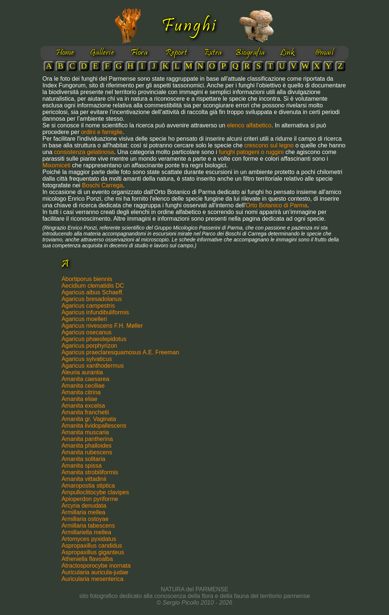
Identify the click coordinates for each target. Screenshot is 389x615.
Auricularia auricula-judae (95, 572)
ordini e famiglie (102, 132)
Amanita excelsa (83, 405)
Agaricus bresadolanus (91, 299)
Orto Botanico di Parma (276, 205)
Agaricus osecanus (86, 332)
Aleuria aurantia (82, 372)
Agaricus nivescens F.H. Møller (102, 325)
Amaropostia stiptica (88, 485)
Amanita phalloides (86, 445)
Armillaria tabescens (88, 525)
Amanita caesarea (85, 379)
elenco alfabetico (249, 125)
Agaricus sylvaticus (86, 359)
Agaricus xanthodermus (92, 365)
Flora (138, 53)
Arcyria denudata (83, 505)
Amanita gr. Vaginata (88, 419)
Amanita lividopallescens (93, 425)
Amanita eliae (79, 399)
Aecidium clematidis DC (92, 286)
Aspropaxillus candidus (91, 545)
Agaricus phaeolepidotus (93, 339)
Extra (213, 53)
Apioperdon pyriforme (89, 499)
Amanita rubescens (86, 452)
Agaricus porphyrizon (89, 345)
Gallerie (102, 53)
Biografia (250, 53)
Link (287, 53)
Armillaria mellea (83, 512)
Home (65, 53)
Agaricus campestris (88, 306)
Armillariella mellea (86, 532)
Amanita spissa (81, 465)
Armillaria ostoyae (85, 519)
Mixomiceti (57, 165)
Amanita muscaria (85, 432)
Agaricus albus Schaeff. (92, 292)
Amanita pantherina (87, 439)
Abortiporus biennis (86, 279)
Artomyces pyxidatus (88, 539)
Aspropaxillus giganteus (92, 552)
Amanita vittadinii (83, 479)
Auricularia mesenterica (92, 579)
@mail (324, 53)
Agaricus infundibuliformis (95, 312)
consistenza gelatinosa (84, 152)
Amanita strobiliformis (89, 472)
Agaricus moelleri (84, 319)
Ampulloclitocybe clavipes (95, 492)
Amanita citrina (81, 392)
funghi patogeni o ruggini (252, 152)
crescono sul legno (268, 145)
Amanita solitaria (83, 459)
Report (176, 53)
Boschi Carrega (102, 185)
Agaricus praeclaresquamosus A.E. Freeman (120, 352)
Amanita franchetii (85, 412)
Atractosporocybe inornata (96, 565)
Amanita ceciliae (83, 385)
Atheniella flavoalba (87, 559)
